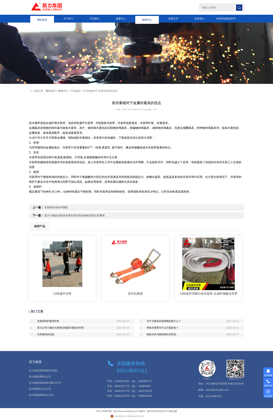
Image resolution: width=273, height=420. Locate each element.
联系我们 (199, 18)
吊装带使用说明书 (225, 18)
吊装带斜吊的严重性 (57, 207)
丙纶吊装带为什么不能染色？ (160, 327)
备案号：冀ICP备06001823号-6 (153, 411)
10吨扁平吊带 (62, 293)
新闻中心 (147, 18)
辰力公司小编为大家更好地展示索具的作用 (57, 327)
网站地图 (173, 411)
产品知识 (76, 90)
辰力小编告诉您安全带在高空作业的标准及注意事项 (76, 215)
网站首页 (42, 18)
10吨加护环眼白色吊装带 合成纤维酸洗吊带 (208, 293)
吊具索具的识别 (42, 334)
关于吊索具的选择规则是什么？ (161, 320)
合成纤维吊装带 (39, 137)
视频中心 (121, 18)
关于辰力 (68, 18)
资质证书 (173, 18)
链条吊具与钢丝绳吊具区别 (158, 334)
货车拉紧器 (135, 293)
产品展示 (94, 18)
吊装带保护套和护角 (45, 320)
